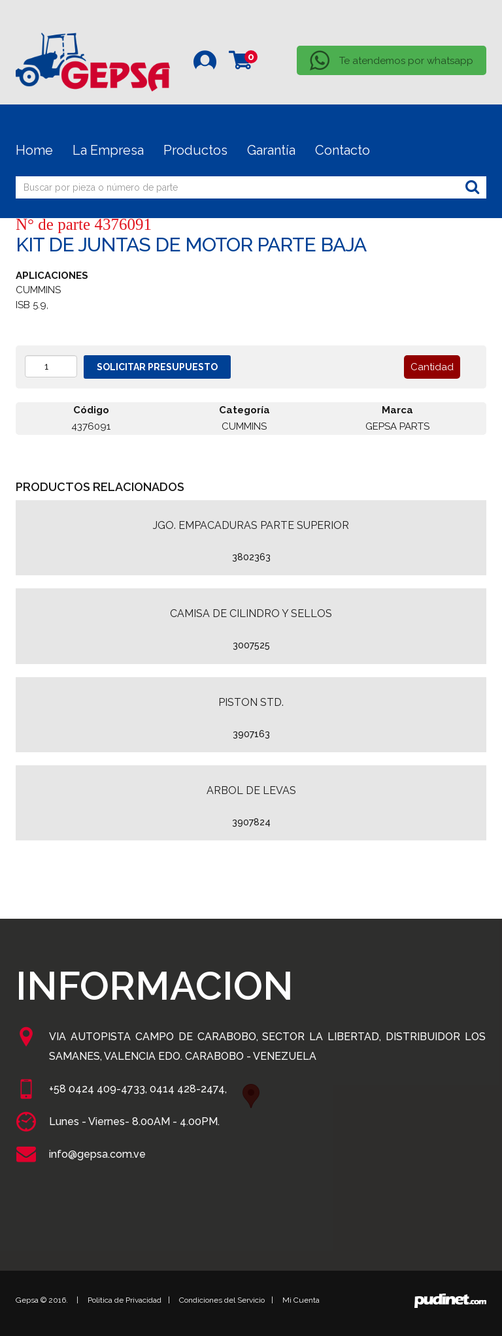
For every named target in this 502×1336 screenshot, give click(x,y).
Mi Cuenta (301, 1300)
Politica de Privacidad (124, 1300)
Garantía (271, 150)
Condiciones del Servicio (222, 1300)
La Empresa (108, 150)
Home (34, 150)
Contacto (342, 150)
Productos (195, 150)
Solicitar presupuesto (157, 367)
